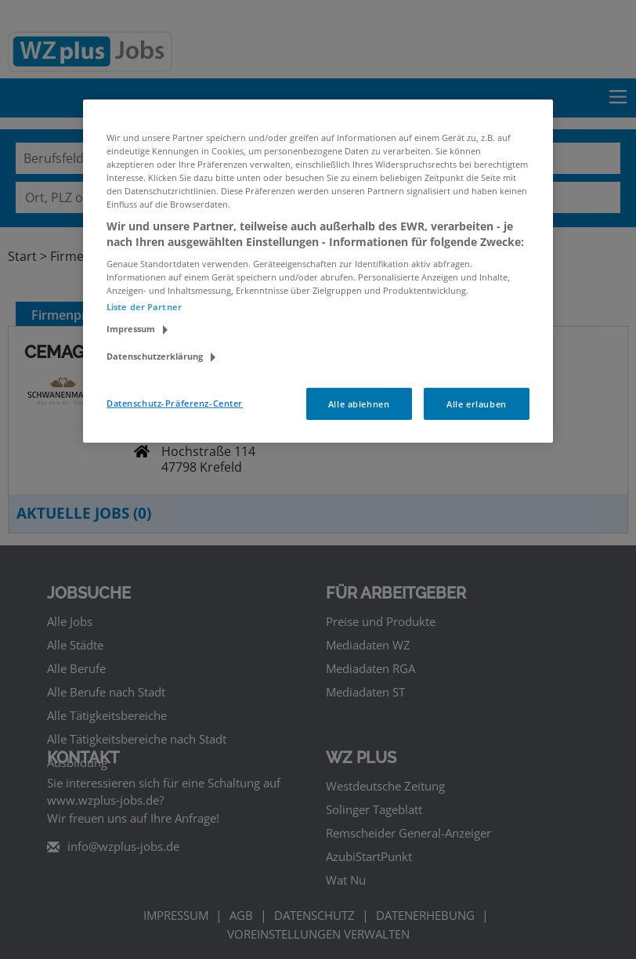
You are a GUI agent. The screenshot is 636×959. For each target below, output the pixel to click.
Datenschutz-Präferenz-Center (175, 402)
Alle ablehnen (358, 403)
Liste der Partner (144, 307)
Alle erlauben (476, 403)
